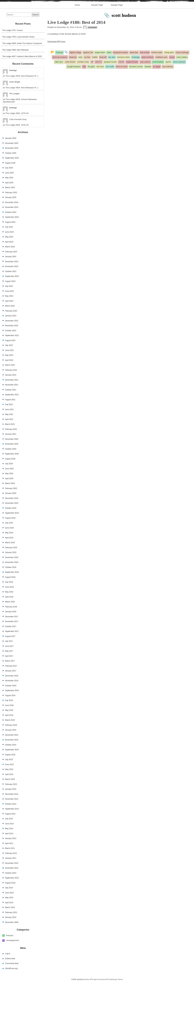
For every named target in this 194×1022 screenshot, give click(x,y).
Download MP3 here (56, 81)
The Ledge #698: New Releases (15, 89)
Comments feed (11, 1003)
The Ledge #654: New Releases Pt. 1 (22, 116)
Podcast (9, 975)
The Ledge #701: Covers (12, 70)
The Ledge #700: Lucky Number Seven (18, 76)
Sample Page (97, 45)
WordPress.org (11, 1008)
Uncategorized (12, 980)
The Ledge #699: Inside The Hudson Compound (22, 83)
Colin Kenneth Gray (17, 159)
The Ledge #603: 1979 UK (17, 153)
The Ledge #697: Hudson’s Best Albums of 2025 (22, 96)
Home (77, 45)
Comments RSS (103, 1019)
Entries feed (10, 998)
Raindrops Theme (116, 1019)
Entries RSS (88, 1019)
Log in (7, 993)
